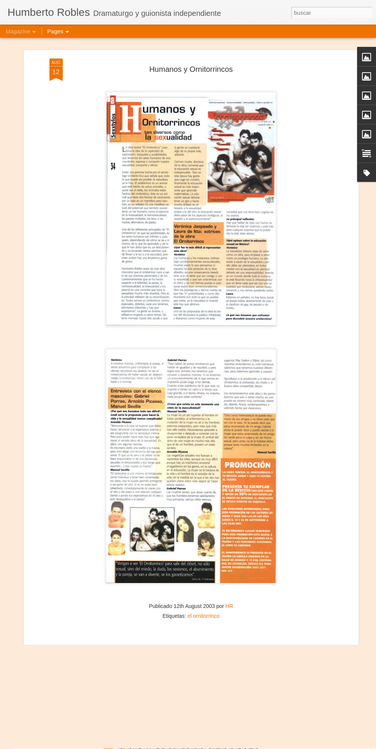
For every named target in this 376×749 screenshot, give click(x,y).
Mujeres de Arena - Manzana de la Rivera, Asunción (186, 740)
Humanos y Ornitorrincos (191, 48)
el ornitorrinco (203, 595)
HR (229, 585)
